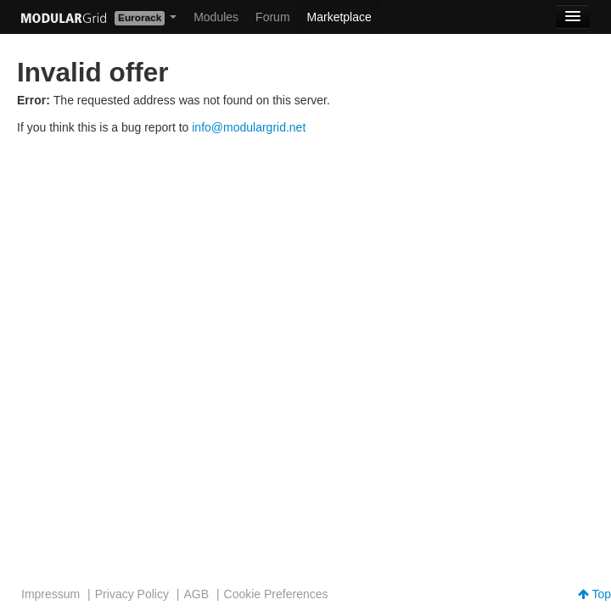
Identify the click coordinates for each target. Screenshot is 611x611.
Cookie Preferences (276, 594)
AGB (196, 594)
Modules (215, 17)
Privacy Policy (132, 594)
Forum (272, 17)
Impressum (50, 594)
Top (594, 594)
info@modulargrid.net (249, 127)
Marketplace (339, 17)
